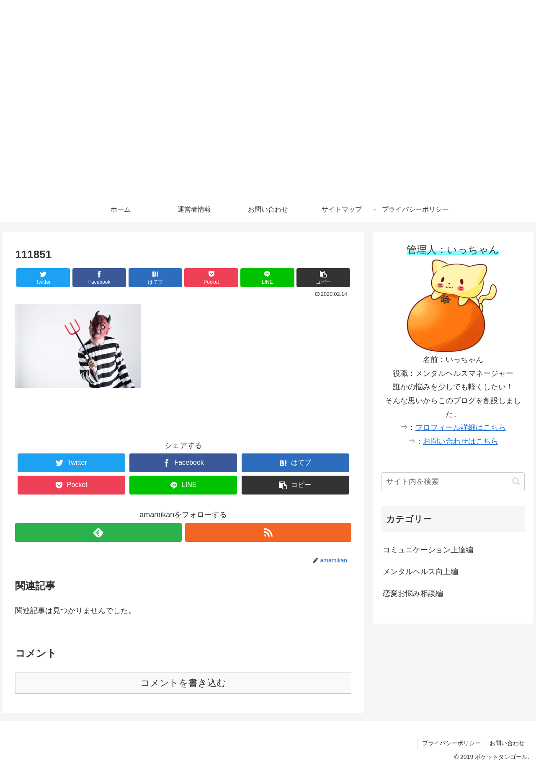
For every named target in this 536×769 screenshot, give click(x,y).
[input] (453, 481)
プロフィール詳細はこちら (460, 427)
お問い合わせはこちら (460, 441)
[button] (323, 277)
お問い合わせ (507, 743)
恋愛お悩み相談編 (413, 593)
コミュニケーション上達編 (428, 550)
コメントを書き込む (183, 683)
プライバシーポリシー (451, 743)
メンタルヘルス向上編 (420, 571)
